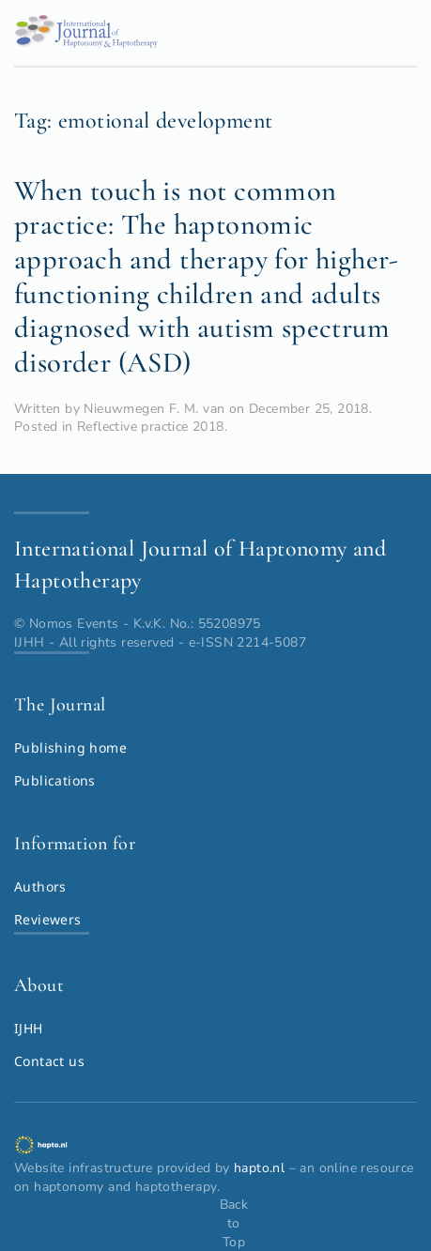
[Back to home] (86, 37)
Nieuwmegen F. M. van (154, 409)
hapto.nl (259, 1168)
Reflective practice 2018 (150, 426)
